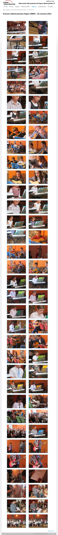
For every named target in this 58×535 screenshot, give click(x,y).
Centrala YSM (50, 1)
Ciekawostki (42, 6)
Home (4, 9)
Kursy (11, 6)
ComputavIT (52, 533)
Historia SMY (25, 6)
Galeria (34, 6)
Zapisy (17, 6)
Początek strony (51, 530)
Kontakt (50, 6)
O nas (5, 6)
